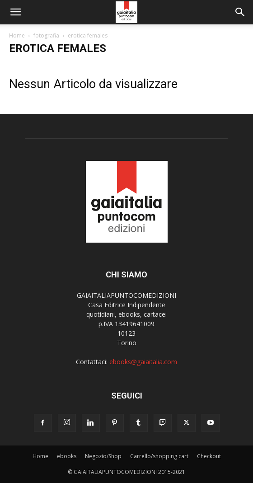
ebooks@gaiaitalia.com (143, 361)
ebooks (66, 456)
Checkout (209, 456)
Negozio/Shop (103, 456)
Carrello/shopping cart (159, 456)
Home (17, 35)
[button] (15, 12)
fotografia (46, 35)
